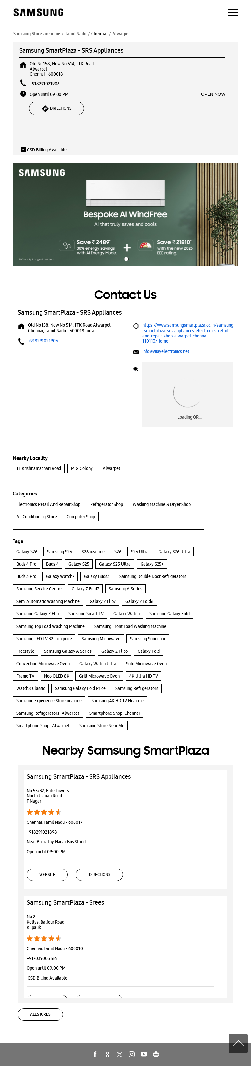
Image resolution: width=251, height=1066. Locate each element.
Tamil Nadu (75, 34)
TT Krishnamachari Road (38, 468)
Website (47, 874)
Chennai (99, 34)
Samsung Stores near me (36, 34)
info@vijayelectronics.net (165, 351)
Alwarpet (111, 468)
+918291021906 (44, 83)
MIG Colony (82, 468)
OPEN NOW (213, 94)
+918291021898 (42, 832)
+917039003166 (42, 958)
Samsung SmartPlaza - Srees (65, 902)
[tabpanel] (125, 214)
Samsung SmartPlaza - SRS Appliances (79, 776)
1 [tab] (125, 258)
